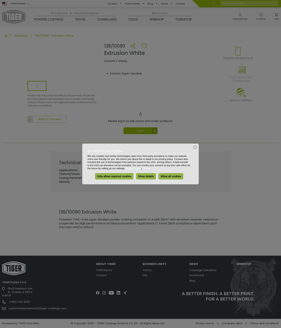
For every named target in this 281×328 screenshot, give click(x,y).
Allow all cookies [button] (171, 176)
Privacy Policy (133, 168)
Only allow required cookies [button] (114, 176)
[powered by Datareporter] (195, 149)
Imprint (146, 168)
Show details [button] (146, 176)
